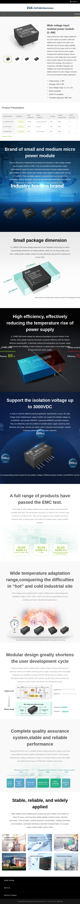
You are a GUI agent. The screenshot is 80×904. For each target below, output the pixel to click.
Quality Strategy (9, 880)
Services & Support (10, 895)
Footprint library (7, 136)
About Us (7, 888)
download (21, 121)
